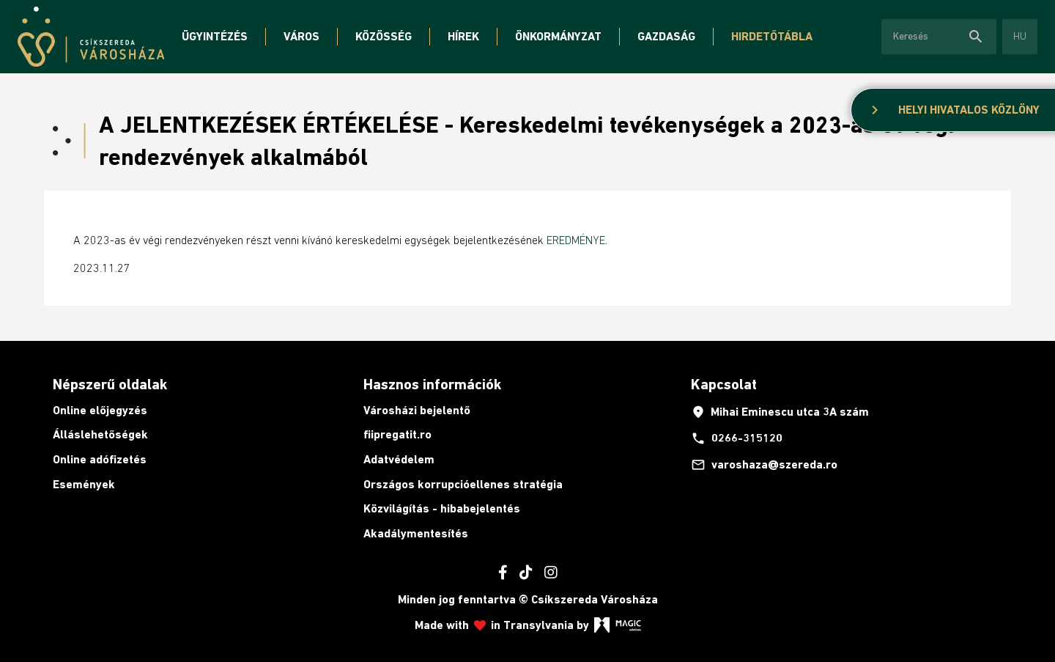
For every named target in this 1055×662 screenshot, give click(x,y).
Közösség (383, 36)
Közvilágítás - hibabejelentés (441, 508)
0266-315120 (736, 438)
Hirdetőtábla (771, 36)
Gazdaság (666, 36)
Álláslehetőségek (100, 434)
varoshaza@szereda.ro (764, 464)
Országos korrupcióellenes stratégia (463, 484)
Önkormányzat (558, 36)
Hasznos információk (432, 384)
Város (301, 36)
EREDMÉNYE (576, 239)
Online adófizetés (100, 459)
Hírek (463, 36)
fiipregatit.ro (397, 434)
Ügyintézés (215, 36)
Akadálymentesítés (415, 533)
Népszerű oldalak (110, 384)
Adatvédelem (398, 459)
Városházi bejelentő (416, 410)
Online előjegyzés (100, 410)
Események (84, 484)
